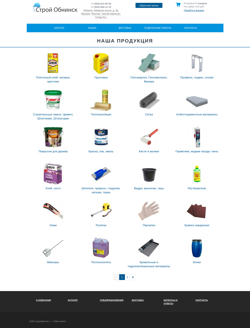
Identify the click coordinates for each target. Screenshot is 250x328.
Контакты (190, 28)
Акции (92, 28)
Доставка (125, 28)
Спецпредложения (111, 300)
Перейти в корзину (194, 10)
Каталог (59, 28)
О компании (43, 300)
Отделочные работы (157, 28)
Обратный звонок (148, 5)
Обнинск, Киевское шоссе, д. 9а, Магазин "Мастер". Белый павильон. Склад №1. (101, 13)
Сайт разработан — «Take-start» (47, 321)
